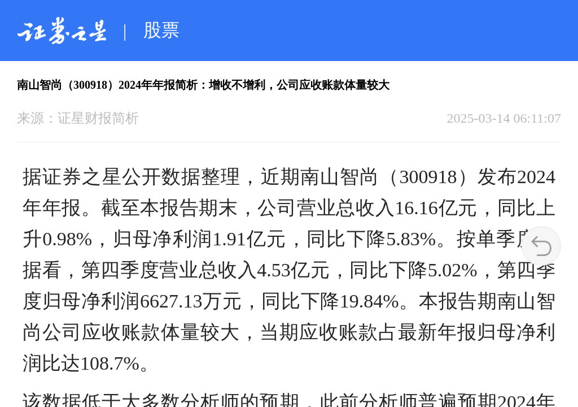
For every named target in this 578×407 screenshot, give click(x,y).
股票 (161, 30)
